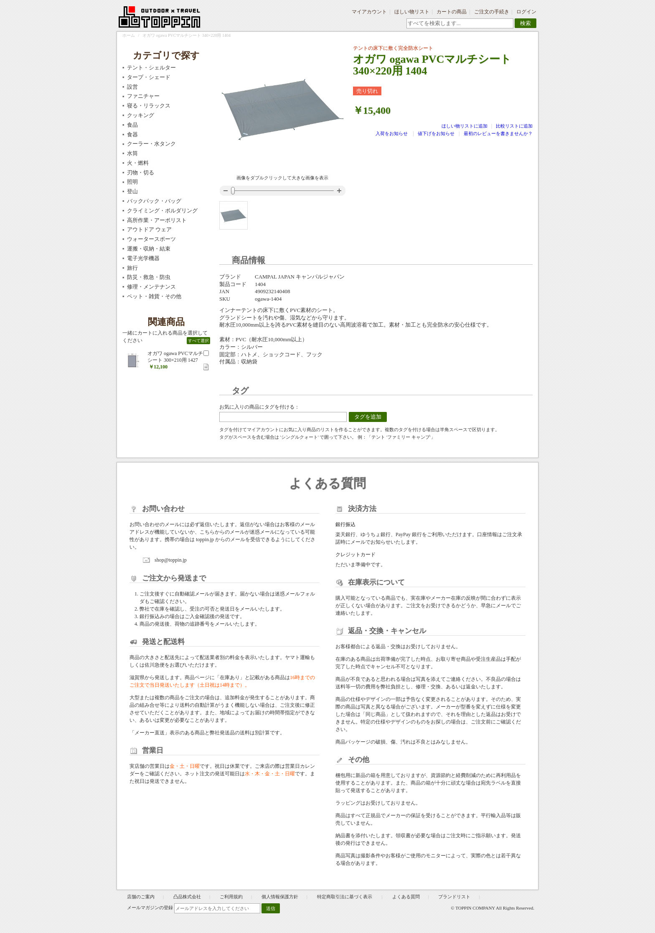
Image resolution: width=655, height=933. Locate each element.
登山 (132, 191)
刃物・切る (140, 172)
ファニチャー (143, 96)
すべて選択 (198, 340)
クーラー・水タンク (151, 144)
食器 (132, 134)
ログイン (526, 12)
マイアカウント (369, 12)
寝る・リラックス (148, 105)
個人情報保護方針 (279, 896)
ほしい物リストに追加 (465, 125)
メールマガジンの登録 (150, 907)
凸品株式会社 (187, 896)
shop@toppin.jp (171, 560)
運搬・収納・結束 (148, 248)
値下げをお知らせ (436, 133)
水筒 (132, 153)
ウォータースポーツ (151, 239)
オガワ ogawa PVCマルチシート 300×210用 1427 (175, 356)
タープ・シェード (148, 77)
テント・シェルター (151, 67)
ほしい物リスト (411, 12)
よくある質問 (406, 896)
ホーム (128, 35)
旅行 (132, 268)
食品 (132, 125)
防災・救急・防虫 (148, 277)
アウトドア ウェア (149, 229)
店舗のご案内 (141, 896)
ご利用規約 (231, 896)
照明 (132, 182)
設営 (132, 87)
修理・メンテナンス (151, 287)
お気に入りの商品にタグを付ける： (259, 407)
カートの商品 (452, 12)
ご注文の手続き (491, 12)
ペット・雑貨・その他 (154, 296)
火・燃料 (138, 163)
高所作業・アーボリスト (157, 220)
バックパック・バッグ (154, 201)
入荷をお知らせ (392, 133)
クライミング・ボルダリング (162, 210)
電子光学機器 (143, 258)
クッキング (140, 115)
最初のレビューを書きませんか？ (498, 133)
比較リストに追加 (514, 125)
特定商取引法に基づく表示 (345, 896)
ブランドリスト (454, 896)
